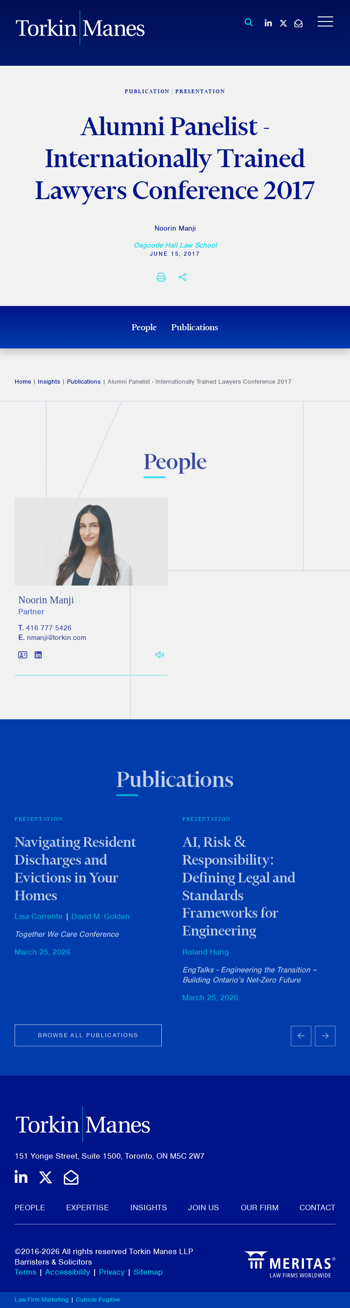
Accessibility (67, 1272)
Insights (49, 381)
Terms (25, 1272)
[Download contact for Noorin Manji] (22, 659)
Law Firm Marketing (42, 1299)
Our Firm (259, 1208)
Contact (317, 1208)
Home (23, 381)
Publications (194, 327)
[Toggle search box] (246, 22)
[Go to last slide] (301, 1041)
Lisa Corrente (39, 922)
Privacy (112, 1272)
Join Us (203, 1208)
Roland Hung (205, 957)
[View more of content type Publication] (147, 91)
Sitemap (148, 1272)
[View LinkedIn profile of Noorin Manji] (38, 659)
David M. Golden (101, 922)
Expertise (87, 1208)
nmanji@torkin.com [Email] (56, 642)
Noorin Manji (175, 228)
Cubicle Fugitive (98, 1299)
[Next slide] (325, 1041)
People (144, 327)
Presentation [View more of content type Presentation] (200, 91)
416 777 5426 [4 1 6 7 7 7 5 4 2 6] (49, 632)
